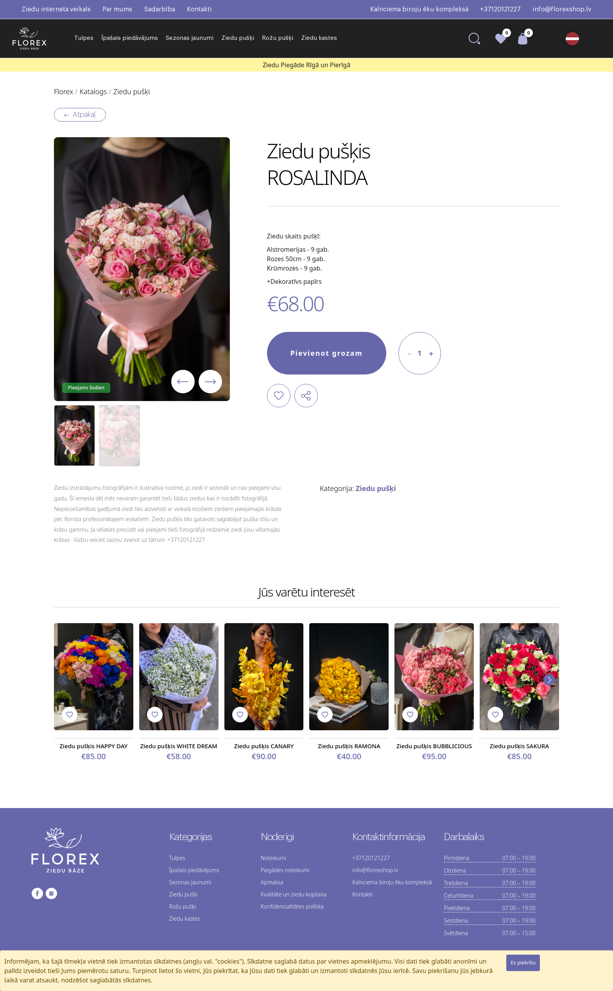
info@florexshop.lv (561, 9)
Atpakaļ (80, 114)
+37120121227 (500, 9)
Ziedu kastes (319, 38)
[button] (575, 38)
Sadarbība (159, 9)
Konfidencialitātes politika (292, 906)
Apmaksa (272, 882)
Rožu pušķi (277, 38)
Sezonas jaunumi (189, 38)
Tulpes (83, 38)
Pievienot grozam (326, 353)
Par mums (117, 9)
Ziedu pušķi (237, 38)
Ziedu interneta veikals (56, 9)
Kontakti (199, 9)
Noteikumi (273, 858)
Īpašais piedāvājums (129, 38)
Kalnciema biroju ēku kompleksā (419, 9)
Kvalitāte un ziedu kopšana (294, 894)
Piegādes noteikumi (285, 870)
